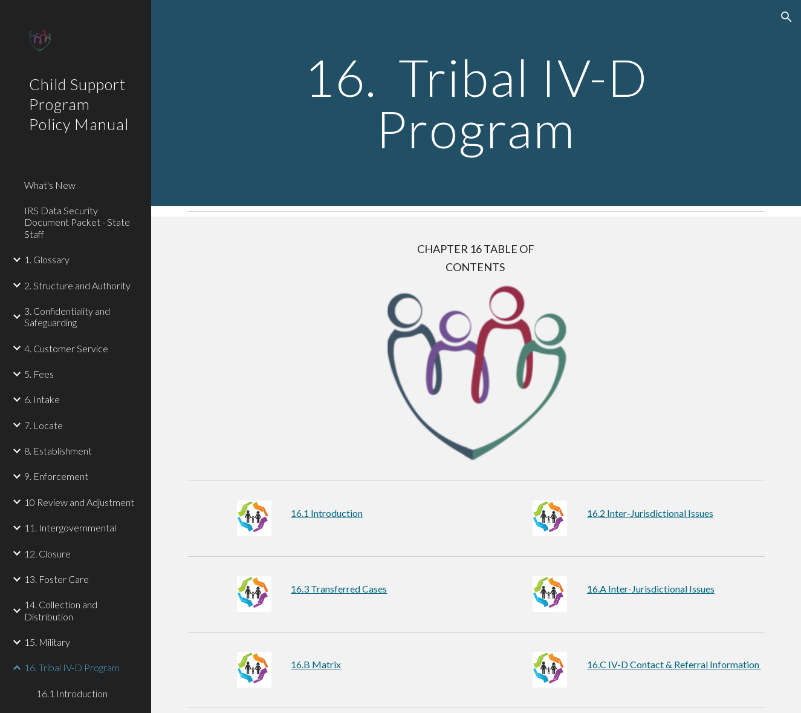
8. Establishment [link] (58, 450)
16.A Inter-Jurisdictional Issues (651, 588)
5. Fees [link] (39, 374)
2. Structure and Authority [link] (77, 285)
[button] (786, 16)
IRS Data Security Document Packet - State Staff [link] (77, 222)
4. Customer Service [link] (66, 348)
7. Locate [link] (43, 425)
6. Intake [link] (42, 399)
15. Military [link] (47, 642)
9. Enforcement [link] (56, 476)
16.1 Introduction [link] (72, 693)
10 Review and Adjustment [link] (79, 502)
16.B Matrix (316, 664)
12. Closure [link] (47, 553)
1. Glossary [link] (47, 259)
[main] (476, 103)
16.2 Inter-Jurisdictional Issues (650, 513)
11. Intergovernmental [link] (70, 527)
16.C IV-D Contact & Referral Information (674, 664)
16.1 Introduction (327, 513)
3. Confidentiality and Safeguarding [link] (67, 316)
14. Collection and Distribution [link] (60, 610)
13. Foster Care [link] (56, 579)
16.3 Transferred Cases (339, 588)
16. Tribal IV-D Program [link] (72, 667)
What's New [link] (50, 185)
